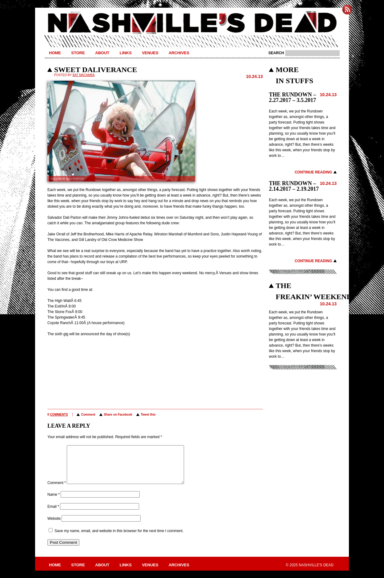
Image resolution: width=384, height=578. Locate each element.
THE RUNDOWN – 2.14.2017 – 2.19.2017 (294, 186)
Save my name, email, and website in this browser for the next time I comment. (118, 538)
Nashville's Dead (192, 23)
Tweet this (148, 414)
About (102, 53)
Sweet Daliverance (95, 70)
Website (54, 526)
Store (78, 53)
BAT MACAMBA (84, 75)
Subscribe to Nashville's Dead (347, 9)
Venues (150, 53)
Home (55, 53)
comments (59, 414)
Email (53, 514)
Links (126, 53)
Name (53, 502)
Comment (88, 414)
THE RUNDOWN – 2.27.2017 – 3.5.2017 (292, 97)
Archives (179, 53)
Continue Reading (313, 172)
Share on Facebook (118, 414)
